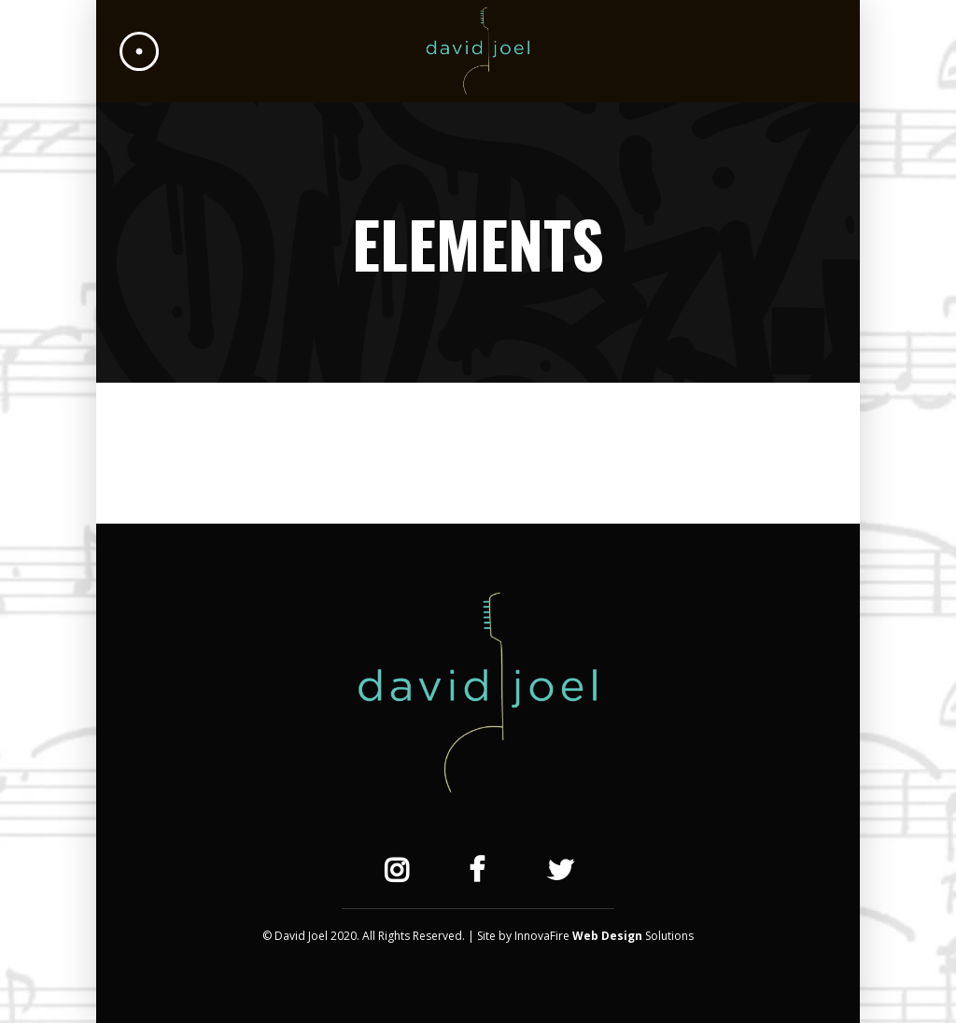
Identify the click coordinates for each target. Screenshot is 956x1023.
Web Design (607, 936)
